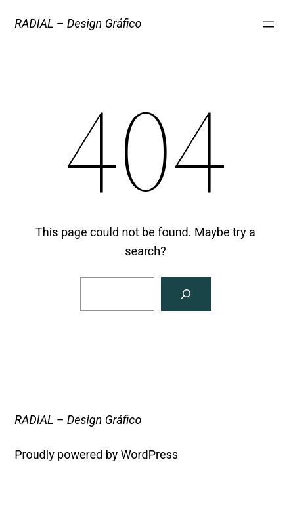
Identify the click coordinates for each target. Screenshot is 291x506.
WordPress (149, 454)
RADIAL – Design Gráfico (77, 23)
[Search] (186, 294)
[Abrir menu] (269, 24)
